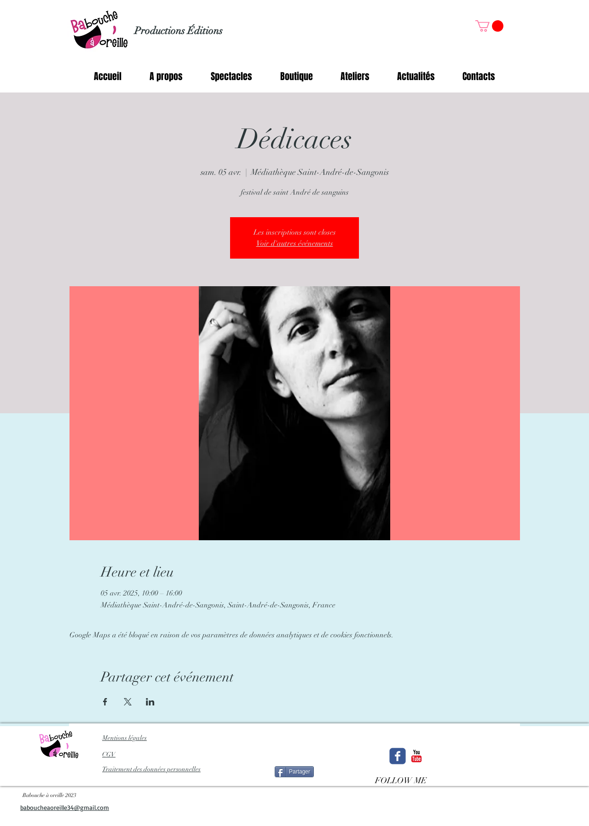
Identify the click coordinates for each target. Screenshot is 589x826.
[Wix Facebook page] (397, 756)
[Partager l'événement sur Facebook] (105, 701)
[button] (489, 26)
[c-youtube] (416, 756)
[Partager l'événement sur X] (127, 701)
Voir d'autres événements (294, 243)
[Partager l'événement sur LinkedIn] (150, 701)
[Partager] (294, 771)
